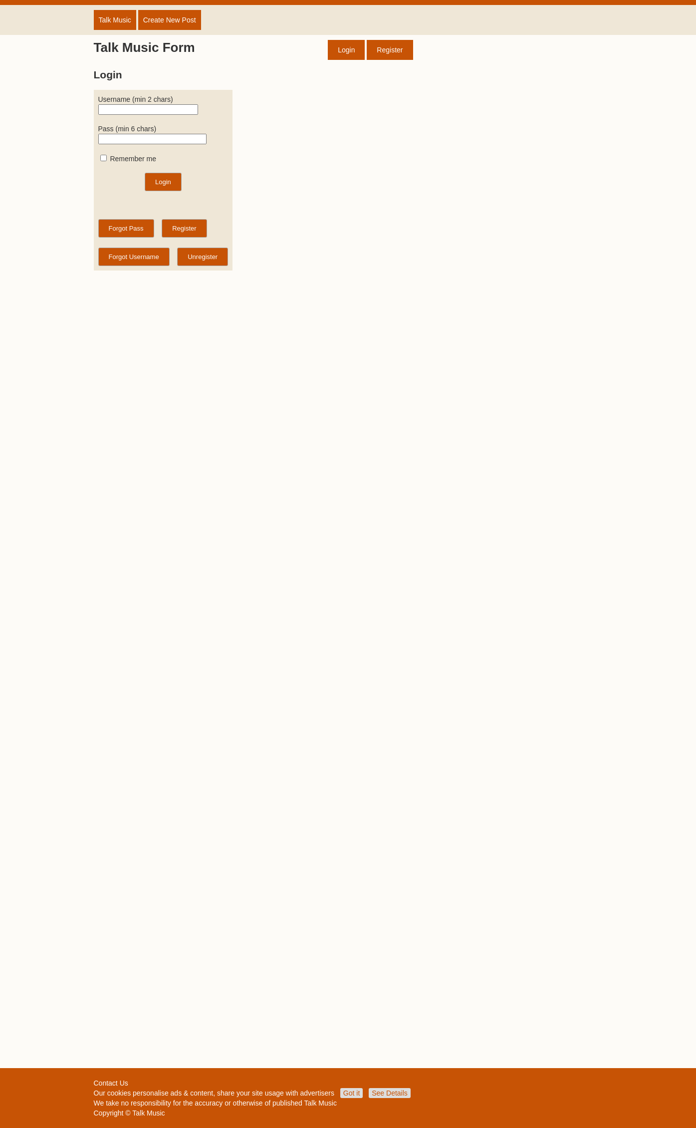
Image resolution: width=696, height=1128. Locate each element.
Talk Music (115, 20)
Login (346, 50)
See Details (390, 1093)
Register (390, 50)
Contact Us (111, 1083)
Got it (351, 1093)
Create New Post (169, 20)
